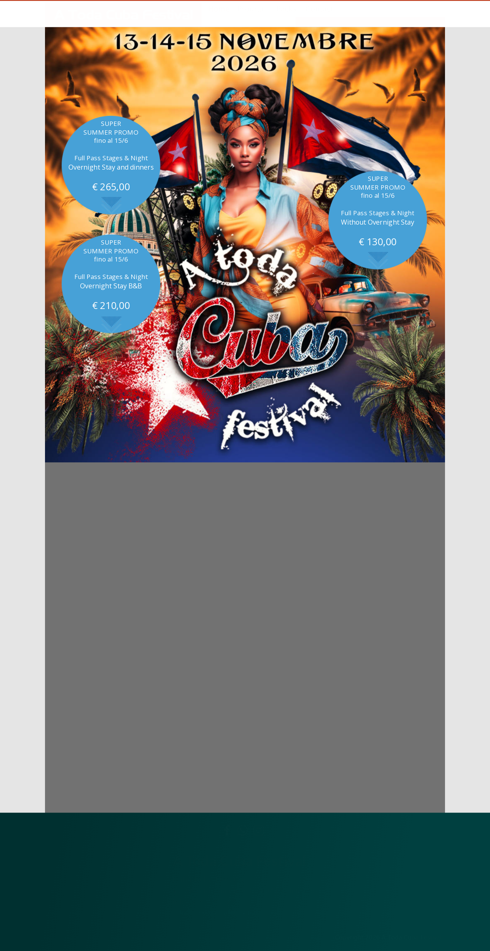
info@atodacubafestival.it (215, 912)
